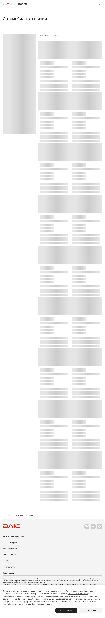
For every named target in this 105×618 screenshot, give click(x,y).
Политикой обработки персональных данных (37, 599)
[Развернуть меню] (52, 549)
